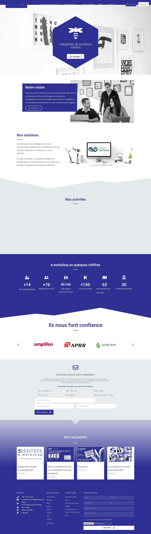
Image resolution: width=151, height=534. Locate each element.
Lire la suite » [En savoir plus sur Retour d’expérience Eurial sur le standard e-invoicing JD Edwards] (51, 477)
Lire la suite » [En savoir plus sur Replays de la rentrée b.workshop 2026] (21, 473)
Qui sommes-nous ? (50, 4)
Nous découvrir (33, 108)
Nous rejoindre (88, 4)
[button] (66, 149)
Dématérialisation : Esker (103, 395)
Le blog (50, 523)
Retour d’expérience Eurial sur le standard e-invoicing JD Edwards (59, 470)
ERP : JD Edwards (44, 391)
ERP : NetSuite (71, 391)
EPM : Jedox (98, 391)
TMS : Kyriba (43, 395)
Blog (101, 4)
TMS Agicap (70, 395)
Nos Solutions (71, 4)
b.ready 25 (83, 466)
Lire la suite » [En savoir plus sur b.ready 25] (82, 470)
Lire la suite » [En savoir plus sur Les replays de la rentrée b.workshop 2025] (112, 473)
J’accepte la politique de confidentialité (99, 520)
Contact (111, 4)
